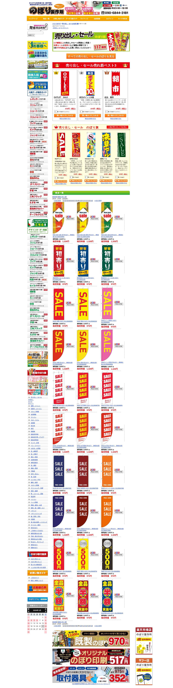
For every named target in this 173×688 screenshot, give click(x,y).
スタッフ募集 (35, 411)
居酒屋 (33, 423)
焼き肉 (33, 426)
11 (83, 200)
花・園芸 (33, 465)
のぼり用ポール (35, 559)
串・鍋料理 (34, 451)
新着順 (55, 197)
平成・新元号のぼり (37, 536)
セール (30, 401)
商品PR (33, 496)
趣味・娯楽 (34, 482)
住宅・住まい (35, 474)
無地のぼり (34, 545)
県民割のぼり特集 (36, 539)
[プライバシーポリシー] (103, 684)
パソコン (33, 499)
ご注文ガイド (35, 577)
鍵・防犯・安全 (35, 516)
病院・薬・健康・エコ (37, 508)
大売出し (31, 399)
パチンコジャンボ (36, 513)
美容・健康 (34, 491)
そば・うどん (35, 420)
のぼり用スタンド (36, 562)
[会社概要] (75, 684)
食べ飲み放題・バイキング (39, 522)
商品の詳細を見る (65, 118)
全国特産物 (34, 460)
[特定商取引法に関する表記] (87, 684)
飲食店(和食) (35, 440)
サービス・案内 (35, 525)
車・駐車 (33, 477)
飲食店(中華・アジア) (37, 437)
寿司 (32, 428)
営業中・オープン (36, 409)
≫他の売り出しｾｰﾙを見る (117, 127)
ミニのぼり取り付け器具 (38, 567)
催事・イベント (35, 406)
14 (91, 200)
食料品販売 (34, 462)
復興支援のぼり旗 (36, 533)
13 (89, 200)
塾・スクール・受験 (37, 494)
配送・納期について (37, 580)
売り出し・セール (36, 397)
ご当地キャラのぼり (37, 530)
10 (81, 200)
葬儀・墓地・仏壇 (36, 505)
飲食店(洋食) (35, 434)
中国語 (33, 519)
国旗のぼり (34, 547)
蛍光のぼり (34, 528)
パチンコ (33, 511)
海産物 (33, 431)
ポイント (31, 403)
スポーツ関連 (35, 485)
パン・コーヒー (35, 445)
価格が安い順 (62, 197)
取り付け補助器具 (36, 564)
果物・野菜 (34, 468)
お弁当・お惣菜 (35, 448)
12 (86, 200)
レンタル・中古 (35, 479)
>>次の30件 (98, 200)
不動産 (33, 471)
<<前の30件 (57, 200)
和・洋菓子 (34, 454)
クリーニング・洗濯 (37, 488)
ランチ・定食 (35, 443)
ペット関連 (34, 502)
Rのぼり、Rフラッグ (37, 542)
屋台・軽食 (34, 457)
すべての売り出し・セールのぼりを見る (91, 56)
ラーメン (33, 417)
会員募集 (33, 414)
